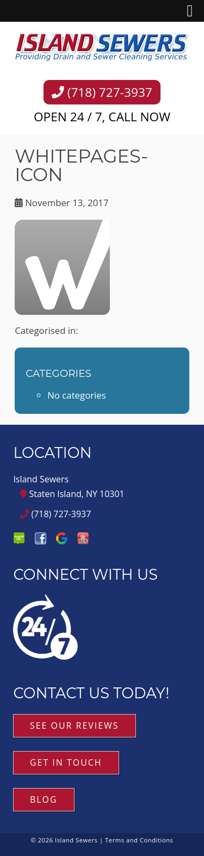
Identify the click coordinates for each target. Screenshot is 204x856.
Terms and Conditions (139, 840)
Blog (44, 799)
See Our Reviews (74, 725)
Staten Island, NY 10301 (72, 494)
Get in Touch (66, 762)
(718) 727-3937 (102, 92)
